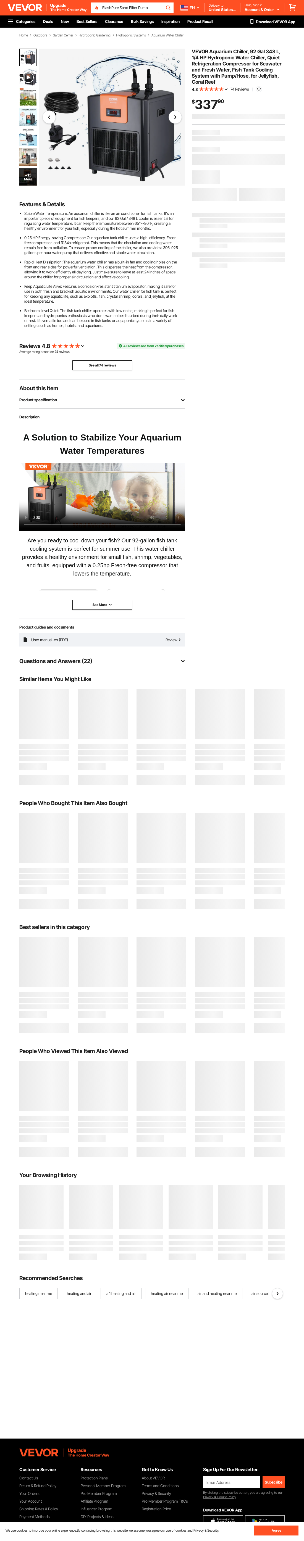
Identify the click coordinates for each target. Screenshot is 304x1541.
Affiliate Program (94, 1501)
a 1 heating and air (121, 1293)
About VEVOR (153, 1478)
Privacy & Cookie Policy (219, 1497)
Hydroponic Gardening (95, 35)
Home (23, 35)
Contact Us (28, 1478)
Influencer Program (96, 1508)
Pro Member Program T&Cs (165, 1501)
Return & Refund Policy (37, 1485)
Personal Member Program (103, 1485)
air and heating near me (217, 1293)
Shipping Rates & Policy (38, 1508)
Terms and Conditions (160, 1485)
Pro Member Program (99, 1493)
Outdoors (40, 35)
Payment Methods (34, 1516)
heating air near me (167, 1293)
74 (56, 352)
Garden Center (63, 35)
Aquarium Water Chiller (167, 35)
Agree (276, 1530)
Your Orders (29, 1493)
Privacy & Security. (206, 1530)
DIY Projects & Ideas (97, 1516)
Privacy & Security (156, 1493)
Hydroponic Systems (131, 35)
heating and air (79, 1293)
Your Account (30, 1501)
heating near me (38, 1293)
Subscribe (273, 1482)
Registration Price (156, 1508)
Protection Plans (94, 1478)
